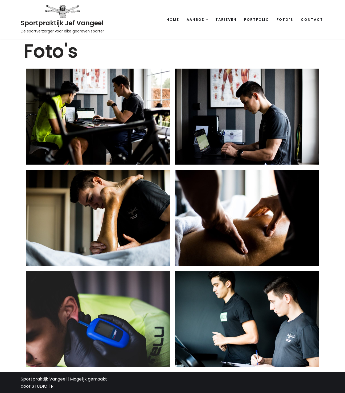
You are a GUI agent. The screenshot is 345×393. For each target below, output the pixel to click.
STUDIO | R (43, 386)
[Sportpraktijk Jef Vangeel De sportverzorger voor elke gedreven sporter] (62, 20)
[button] (207, 20)
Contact (312, 19)
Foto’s (285, 19)
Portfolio (256, 19)
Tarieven (226, 19)
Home (172, 19)
